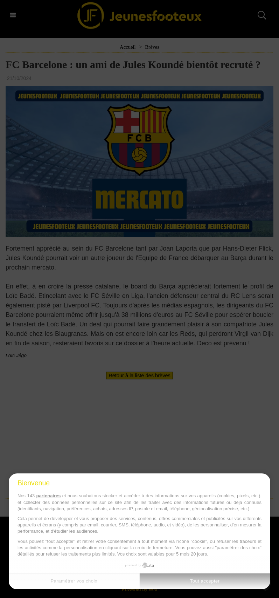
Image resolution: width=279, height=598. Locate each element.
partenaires (48, 495)
